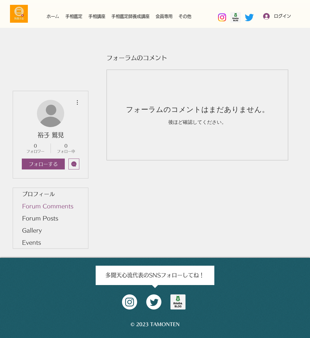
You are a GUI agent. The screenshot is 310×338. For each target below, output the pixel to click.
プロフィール (38, 194)
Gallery (32, 230)
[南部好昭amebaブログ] (235, 17)
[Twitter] (249, 17)
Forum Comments (47, 206)
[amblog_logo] (178, 302)
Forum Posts (40, 218)
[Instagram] (222, 17)
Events (31, 242)
